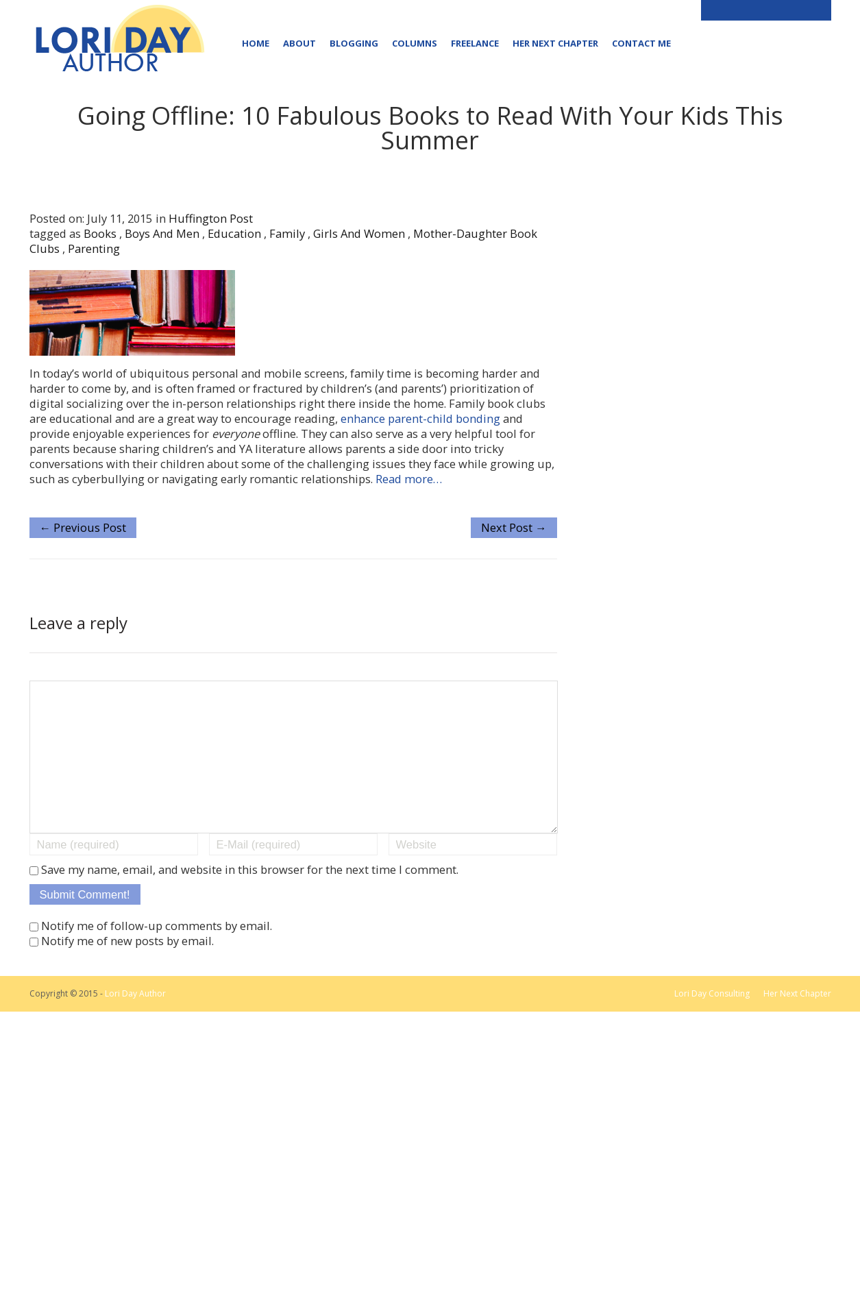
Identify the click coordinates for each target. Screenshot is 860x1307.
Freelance (475, 43)
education (234, 233)
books (100, 233)
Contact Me (641, 43)
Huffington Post (211, 218)
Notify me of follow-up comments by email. (156, 953)
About (299, 43)
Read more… (409, 479)
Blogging (354, 43)
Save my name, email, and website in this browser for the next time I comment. (249, 897)
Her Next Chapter (555, 43)
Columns (414, 43)
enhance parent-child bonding (420, 418)
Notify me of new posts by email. (127, 968)
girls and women (359, 233)
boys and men (162, 233)
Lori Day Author (135, 1021)
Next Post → (514, 527)
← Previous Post (83, 527)
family (287, 233)
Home (255, 43)
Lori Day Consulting (712, 1021)
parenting (94, 248)
